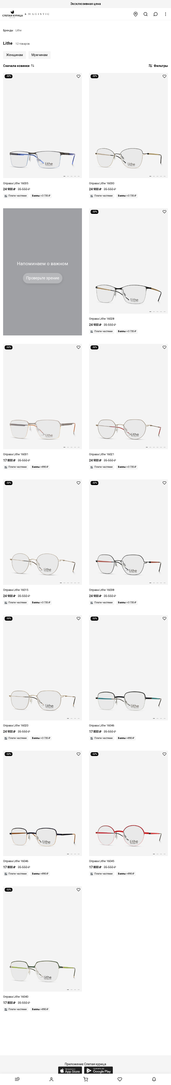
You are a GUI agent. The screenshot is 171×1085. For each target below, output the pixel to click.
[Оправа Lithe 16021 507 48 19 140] (128, 400)
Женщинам (14, 55)
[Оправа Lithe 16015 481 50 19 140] (42, 535)
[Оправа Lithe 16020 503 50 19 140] (42, 671)
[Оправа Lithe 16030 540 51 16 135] (128, 129)
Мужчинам (40, 55)
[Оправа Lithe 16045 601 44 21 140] (128, 807)
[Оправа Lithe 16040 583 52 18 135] (42, 942)
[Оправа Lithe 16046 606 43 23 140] (42, 807)
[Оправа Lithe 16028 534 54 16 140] (128, 264)
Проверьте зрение (42, 278)
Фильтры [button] (158, 66)
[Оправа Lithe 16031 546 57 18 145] (42, 400)
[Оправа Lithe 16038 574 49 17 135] (128, 535)
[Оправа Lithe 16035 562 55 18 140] (42, 129)
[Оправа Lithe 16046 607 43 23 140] (128, 671)
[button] (155, 14)
